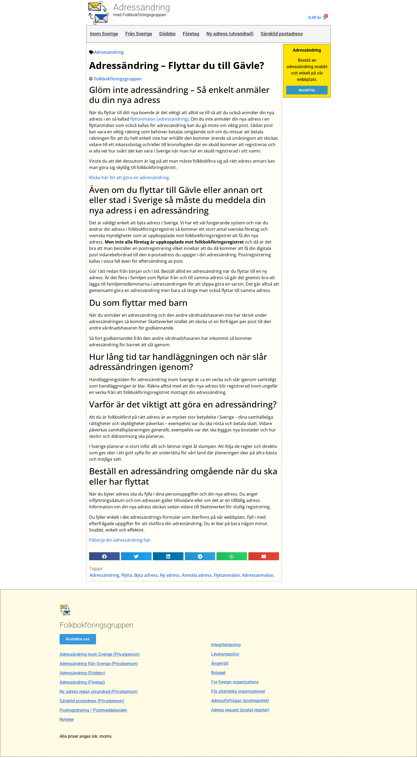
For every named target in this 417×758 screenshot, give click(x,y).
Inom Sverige (104, 34)
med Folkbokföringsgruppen (139, 14)
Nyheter (67, 720)
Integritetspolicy (226, 645)
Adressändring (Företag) (82, 683)
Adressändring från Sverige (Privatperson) (99, 664)
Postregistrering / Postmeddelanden (93, 711)
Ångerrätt (219, 664)
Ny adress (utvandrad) (239, 34)
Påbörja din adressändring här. (120, 541)
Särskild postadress (294, 34)
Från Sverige (141, 34)
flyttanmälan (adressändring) (160, 120)
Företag (197, 34)
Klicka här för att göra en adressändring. (129, 179)
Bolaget (218, 673)
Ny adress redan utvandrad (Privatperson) (99, 692)
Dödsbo (172, 34)
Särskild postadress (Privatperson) (92, 702)
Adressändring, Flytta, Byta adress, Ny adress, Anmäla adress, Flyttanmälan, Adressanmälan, (182, 576)
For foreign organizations (234, 683)
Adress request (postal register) (240, 711)
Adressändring (141, 7)
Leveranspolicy (225, 655)
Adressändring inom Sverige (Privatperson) (100, 655)
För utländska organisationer (238, 692)
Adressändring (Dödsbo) (82, 674)
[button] (104, 557)
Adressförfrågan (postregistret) (240, 701)
